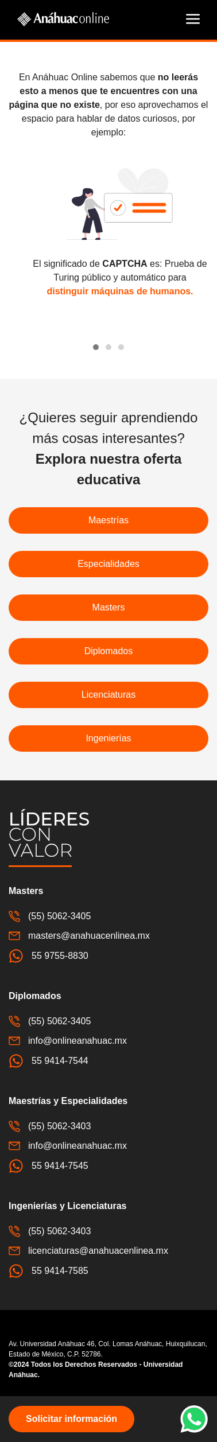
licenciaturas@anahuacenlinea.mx (88, 1251)
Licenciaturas (108, 694)
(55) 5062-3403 (50, 1126)
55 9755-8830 (48, 956)
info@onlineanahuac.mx (68, 1041)
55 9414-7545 (48, 1166)
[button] (192, 19)
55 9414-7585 (48, 1271)
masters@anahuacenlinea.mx (79, 936)
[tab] (96, 347)
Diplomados (108, 651)
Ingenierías (108, 738)
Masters (108, 607)
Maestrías (108, 520)
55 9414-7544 (48, 1061)
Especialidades (109, 564)
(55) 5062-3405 (50, 916)
